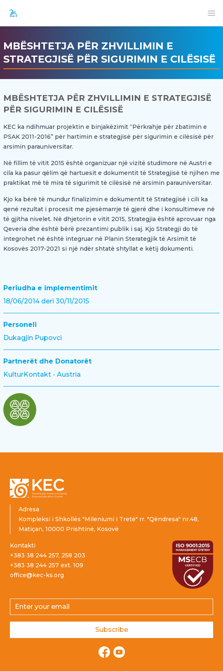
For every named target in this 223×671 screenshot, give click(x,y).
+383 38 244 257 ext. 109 (46, 565)
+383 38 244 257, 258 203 (47, 555)
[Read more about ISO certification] (192, 565)
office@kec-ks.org (37, 575)
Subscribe (111, 630)
